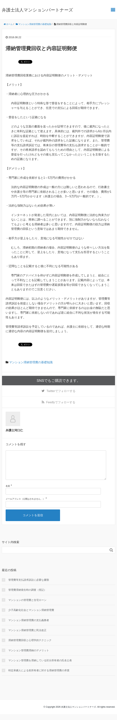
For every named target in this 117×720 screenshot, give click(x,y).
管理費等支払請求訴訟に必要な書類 (28, 585)
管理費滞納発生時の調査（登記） (27, 595)
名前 (8, 492)
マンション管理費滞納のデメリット (28, 656)
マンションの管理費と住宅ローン (27, 605)
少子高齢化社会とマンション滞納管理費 (31, 615)
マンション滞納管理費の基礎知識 (31, 362)
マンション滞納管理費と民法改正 (27, 636)
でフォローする (60, 391)
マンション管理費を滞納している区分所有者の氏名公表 (40, 666)
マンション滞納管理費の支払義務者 (28, 626)
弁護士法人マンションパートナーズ (37, 9)
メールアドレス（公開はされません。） (25, 504)
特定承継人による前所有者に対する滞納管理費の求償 (38, 676)
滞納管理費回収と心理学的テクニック (30, 646)
